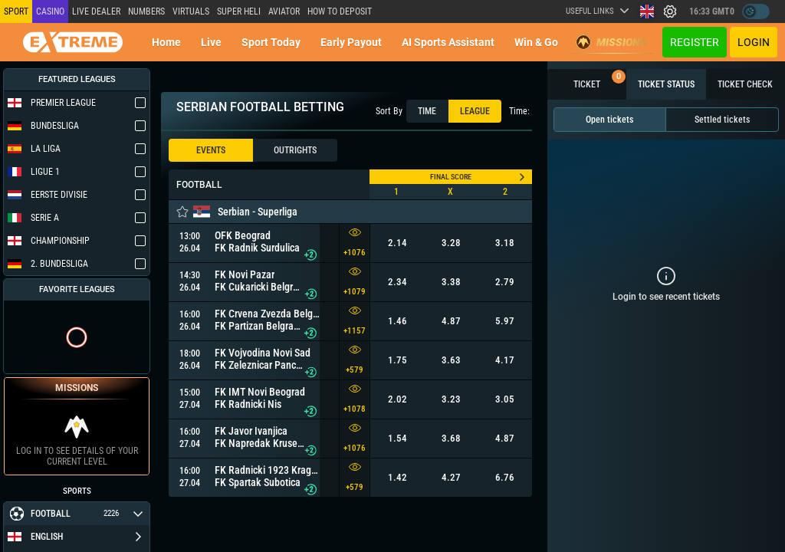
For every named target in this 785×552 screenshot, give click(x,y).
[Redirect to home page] (73, 42)
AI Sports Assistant (448, 42)
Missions (611, 42)
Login (753, 42)
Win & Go (536, 42)
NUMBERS (146, 11)
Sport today (271, 42)
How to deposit (339, 11)
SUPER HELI (239, 11)
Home (166, 42)
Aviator (284, 11)
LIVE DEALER (96, 11)
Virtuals (190, 11)
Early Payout (351, 42)
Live (211, 42)
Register (694, 42)
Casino (50, 11)
